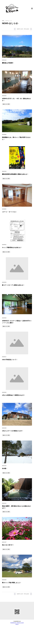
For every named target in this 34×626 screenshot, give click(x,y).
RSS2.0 (17, 624)
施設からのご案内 (6, 104)
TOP (3, 20)
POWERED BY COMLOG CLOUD (17, 622)
